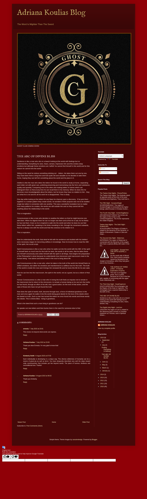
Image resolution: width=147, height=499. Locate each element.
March (104, 368)
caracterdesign (77, 439)
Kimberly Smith (29, 356)
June (104, 362)
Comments (104, 172)
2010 (102, 386)
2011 (102, 383)
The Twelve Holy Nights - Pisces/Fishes (113, 193)
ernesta (26, 329)
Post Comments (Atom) (34, 426)
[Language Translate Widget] (111, 156)
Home (54, 422)
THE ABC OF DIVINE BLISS (109, 296)
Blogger (94, 439)
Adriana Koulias (29, 342)
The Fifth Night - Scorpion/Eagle (111, 203)
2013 (102, 377)
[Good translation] (6, 457)
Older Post (86, 422)
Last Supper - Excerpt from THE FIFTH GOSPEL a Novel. (119, 251)
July (103, 345)
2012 (102, 380)
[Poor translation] (14, 457)
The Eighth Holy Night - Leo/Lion (111, 307)
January (105, 371)
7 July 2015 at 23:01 (36, 329)
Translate (112, 159)
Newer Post (22, 422)
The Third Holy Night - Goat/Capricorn (113, 284)
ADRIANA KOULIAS (108, 325)
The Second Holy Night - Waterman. (112, 238)
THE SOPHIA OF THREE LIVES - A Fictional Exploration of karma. (119, 269)
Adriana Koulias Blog (51, 13)
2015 (102, 337)
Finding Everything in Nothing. (106, 349)
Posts (102, 168)
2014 (102, 374)
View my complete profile (106, 328)
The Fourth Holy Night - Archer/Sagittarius (114, 213)
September (106, 340)
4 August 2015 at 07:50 (43, 356)
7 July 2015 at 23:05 (43, 342)
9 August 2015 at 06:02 (43, 376)
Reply (25, 335)
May (103, 365)
